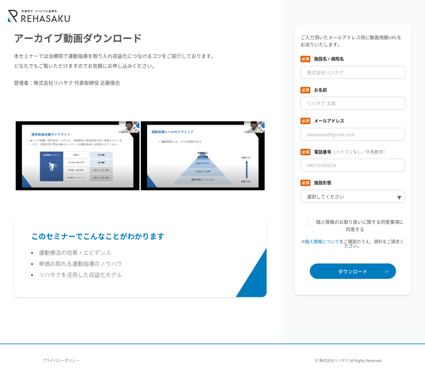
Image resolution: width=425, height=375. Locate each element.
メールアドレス (329, 121)
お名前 (320, 90)
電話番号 (350, 152)
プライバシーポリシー (61, 361)
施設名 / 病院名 (329, 59)
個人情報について (322, 241)
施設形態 (322, 182)
